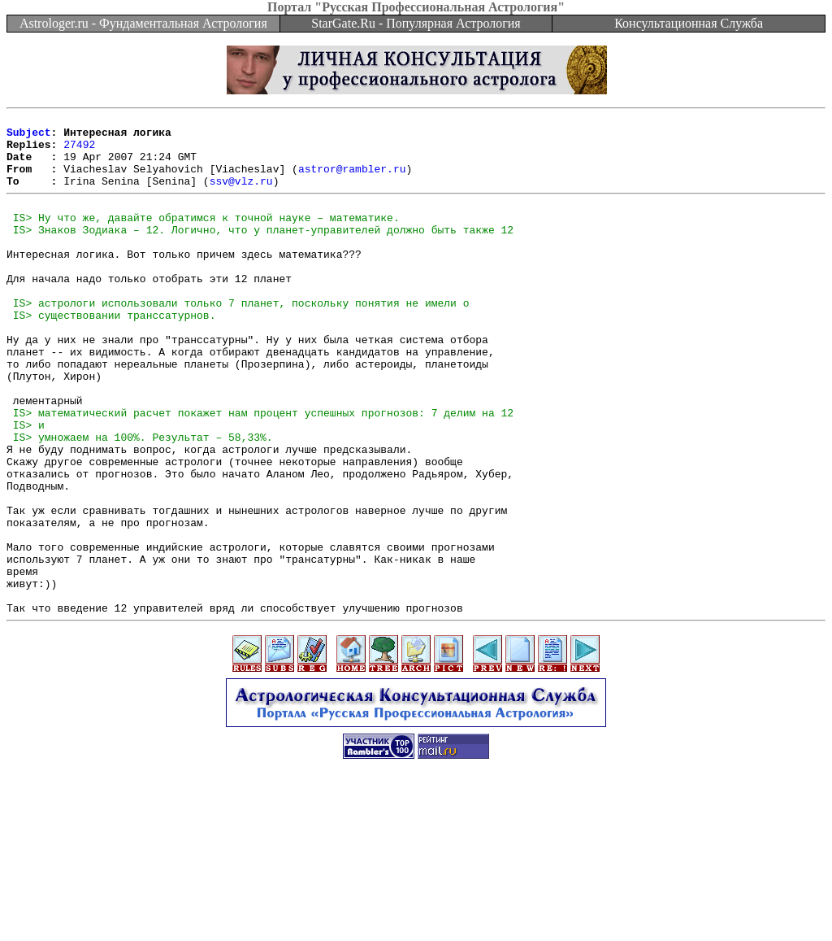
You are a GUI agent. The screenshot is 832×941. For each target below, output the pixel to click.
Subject (28, 136)
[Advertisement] (416, 904)
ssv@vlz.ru (241, 195)
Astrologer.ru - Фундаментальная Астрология (143, 23)
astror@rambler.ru (352, 180)
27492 (79, 151)
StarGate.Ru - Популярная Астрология (415, 23)
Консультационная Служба (688, 23)
